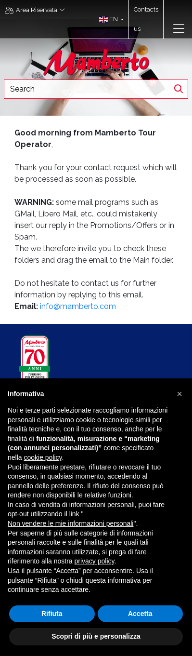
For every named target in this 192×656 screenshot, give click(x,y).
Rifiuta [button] (52, 613)
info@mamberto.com (78, 306)
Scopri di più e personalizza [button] (95, 636)
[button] (109, 19)
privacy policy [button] (95, 561)
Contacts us (146, 19)
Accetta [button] (140, 613)
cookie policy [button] (43, 457)
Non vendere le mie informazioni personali (70, 523)
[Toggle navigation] (179, 29)
